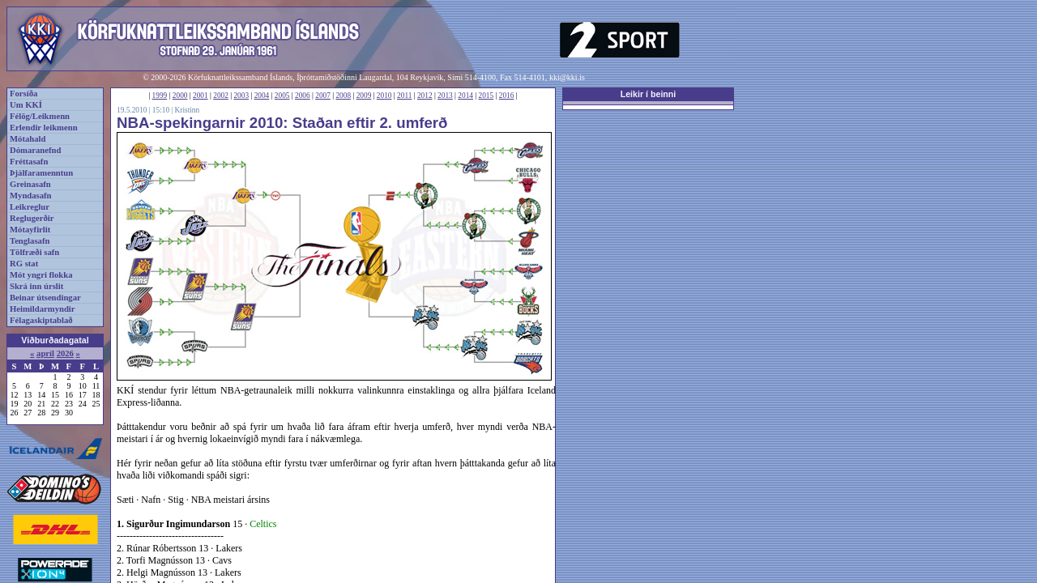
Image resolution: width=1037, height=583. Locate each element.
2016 (506, 95)
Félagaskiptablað (41, 320)
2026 (65, 353)
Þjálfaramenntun (41, 172)
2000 (180, 95)
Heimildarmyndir (42, 308)
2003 (241, 95)
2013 (445, 95)
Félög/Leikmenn (40, 116)
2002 (220, 95)
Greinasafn (30, 184)
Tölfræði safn (34, 252)
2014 (465, 95)
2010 (384, 95)
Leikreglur (29, 206)
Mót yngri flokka (41, 274)
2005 (282, 95)
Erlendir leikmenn (44, 127)
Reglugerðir (31, 218)
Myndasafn (31, 195)
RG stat (24, 263)
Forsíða (23, 93)
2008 (343, 95)
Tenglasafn (29, 240)
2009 (364, 95)
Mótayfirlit (30, 229)
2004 (262, 95)
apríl (45, 353)
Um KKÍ (26, 104)
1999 (160, 95)
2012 (425, 95)
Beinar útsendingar (45, 297)
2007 (323, 95)
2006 (302, 95)
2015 (486, 95)
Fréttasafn (29, 161)
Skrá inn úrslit (36, 286)
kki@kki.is (567, 77)
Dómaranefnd (35, 150)
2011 (404, 95)
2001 (200, 95)
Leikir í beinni (648, 94)
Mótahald (27, 138)
